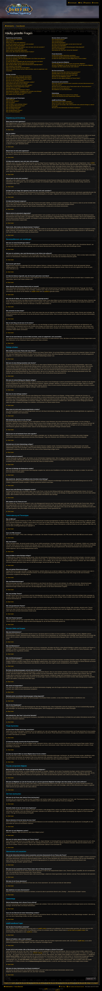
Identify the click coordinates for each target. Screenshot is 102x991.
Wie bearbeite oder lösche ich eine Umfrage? (17, 83)
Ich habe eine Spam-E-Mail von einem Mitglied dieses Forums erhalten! (69, 58)
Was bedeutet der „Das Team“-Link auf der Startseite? (65, 50)
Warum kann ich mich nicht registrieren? (16, 42)
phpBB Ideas (81, 940)
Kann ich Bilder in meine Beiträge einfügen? (16, 104)
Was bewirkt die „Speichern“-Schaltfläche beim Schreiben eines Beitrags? (24, 91)
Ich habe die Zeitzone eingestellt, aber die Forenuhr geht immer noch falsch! (24, 61)
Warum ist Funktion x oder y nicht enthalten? (62, 103)
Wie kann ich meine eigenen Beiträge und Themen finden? (66, 78)
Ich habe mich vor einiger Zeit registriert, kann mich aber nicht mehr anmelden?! (25, 47)
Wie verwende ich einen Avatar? (14, 66)
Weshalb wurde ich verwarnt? (13, 88)
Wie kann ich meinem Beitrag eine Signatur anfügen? (19, 79)
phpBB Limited (35, 291)
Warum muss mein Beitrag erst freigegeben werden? (19, 92)
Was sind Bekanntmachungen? (13, 107)
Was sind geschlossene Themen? (14, 110)
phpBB (45, 988)
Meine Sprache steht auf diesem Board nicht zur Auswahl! (20, 63)
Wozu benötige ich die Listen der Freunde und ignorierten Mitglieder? (68, 63)
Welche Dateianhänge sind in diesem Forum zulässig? (65, 94)
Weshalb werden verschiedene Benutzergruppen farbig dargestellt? (68, 47)
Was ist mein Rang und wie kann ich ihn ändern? (18, 67)
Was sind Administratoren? (58, 39)
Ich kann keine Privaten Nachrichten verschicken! (64, 55)
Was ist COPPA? (10, 41)
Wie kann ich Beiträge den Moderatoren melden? (18, 89)
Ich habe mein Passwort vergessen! (14, 48)
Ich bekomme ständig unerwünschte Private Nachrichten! (65, 56)
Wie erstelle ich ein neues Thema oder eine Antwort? (19, 76)
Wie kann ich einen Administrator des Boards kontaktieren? (66, 107)
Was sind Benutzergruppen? (59, 42)
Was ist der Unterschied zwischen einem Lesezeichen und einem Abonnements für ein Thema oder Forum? (73, 84)
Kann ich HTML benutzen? (12, 101)
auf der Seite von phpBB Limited (76, 930)
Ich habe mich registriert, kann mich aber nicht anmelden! (20, 44)
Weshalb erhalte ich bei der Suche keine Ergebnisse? (65, 73)
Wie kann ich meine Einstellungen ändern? (16, 56)
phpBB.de (47, 291)
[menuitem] (95, 3)
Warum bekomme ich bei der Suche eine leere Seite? (65, 75)
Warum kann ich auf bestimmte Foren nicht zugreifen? (19, 85)
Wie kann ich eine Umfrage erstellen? (15, 80)
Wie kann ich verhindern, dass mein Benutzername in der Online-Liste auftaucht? (25, 58)
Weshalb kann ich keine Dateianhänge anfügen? (17, 86)
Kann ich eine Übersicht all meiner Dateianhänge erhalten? (66, 96)
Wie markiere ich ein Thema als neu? (15, 94)
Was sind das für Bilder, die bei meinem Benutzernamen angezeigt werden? (24, 64)
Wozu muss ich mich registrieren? (14, 39)
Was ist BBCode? (10, 99)
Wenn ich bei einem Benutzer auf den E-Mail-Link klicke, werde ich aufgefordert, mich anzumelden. (26, 70)
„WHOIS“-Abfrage (37, 953)
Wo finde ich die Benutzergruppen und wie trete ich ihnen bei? (67, 44)
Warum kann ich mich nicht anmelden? (15, 45)
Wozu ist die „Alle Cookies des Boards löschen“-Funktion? (20, 51)
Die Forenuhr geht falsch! (12, 60)
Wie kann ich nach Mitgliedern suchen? (61, 76)
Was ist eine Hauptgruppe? (58, 48)
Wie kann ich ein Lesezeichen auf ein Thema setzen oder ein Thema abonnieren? (71, 86)
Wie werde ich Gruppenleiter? (59, 45)
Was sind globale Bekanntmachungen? (15, 105)
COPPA (93, 163)
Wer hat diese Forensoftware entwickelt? (62, 101)
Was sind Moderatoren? (57, 41)
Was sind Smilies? (10, 102)
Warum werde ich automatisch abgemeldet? (16, 50)
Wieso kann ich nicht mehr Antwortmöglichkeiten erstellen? (20, 82)
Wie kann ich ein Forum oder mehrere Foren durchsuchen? (66, 72)
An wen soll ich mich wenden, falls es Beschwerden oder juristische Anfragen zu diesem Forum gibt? (73, 105)
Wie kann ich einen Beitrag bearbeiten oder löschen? (19, 77)
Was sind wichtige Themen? (13, 108)
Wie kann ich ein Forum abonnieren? (61, 88)
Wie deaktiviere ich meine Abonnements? (62, 89)
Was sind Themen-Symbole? (13, 111)
